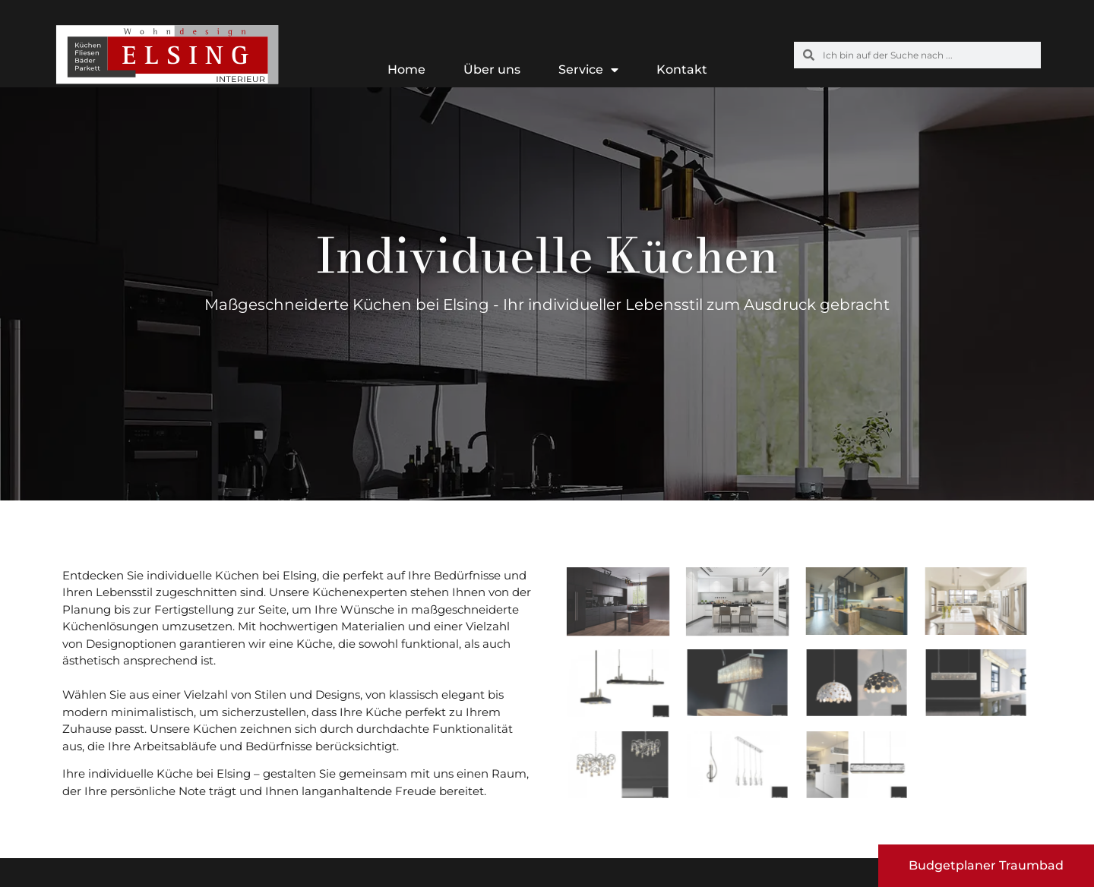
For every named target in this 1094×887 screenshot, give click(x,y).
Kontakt (681, 69)
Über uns (491, 69)
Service (588, 70)
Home (406, 69)
